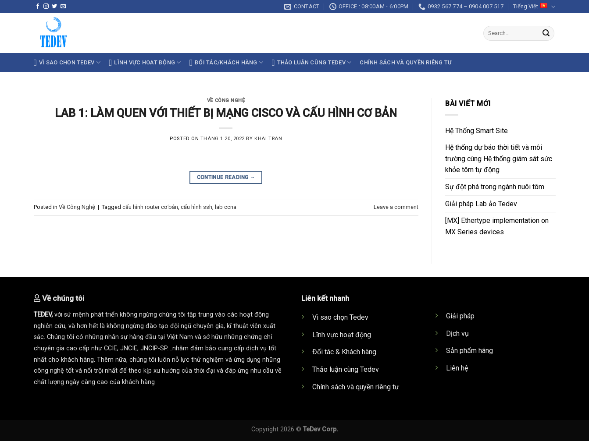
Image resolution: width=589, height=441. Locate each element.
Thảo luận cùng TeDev (311, 62)
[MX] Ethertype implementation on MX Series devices (497, 226)
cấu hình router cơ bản (150, 207)
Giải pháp (460, 316)
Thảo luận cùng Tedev (345, 369)
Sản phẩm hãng (469, 350)
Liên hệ (457, 368)
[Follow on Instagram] (46, 7)
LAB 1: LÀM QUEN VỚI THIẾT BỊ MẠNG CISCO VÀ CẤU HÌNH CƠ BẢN (226, 113)
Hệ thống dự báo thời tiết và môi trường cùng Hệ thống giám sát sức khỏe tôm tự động (498, 158)
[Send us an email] (63, 7)
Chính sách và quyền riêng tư (406, 62)
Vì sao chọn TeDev (67, 62)
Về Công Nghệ (226, 100)
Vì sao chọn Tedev (340, 317)
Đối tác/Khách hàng (226, 62)
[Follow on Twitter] (54, 7)
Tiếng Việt (534, 7)
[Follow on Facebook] (37, 7)
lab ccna (225, 207)
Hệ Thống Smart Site (476, 131)
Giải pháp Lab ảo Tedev (481, 204)
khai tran (268, 138)
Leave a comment (396, 207)
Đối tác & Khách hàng (344, 352)
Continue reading (226, 177)
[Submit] (546, 33)
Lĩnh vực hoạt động (145, 62)
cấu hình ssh (196, 207)
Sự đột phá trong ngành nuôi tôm (494, 187)
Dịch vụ (457, 333)
